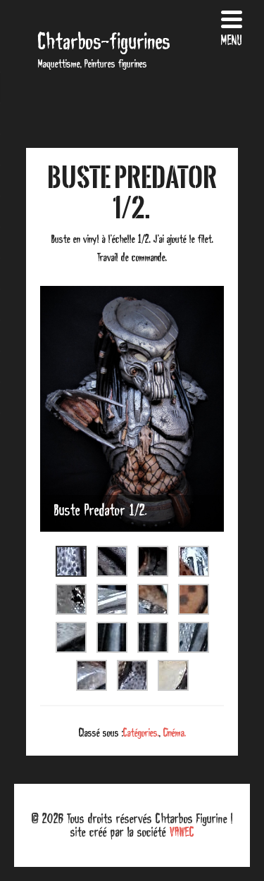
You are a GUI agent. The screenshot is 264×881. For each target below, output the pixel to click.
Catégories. (141, 732)
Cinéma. (174, 732)
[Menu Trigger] (231, 26)
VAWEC (182, 831)
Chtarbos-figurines (104, 41)
